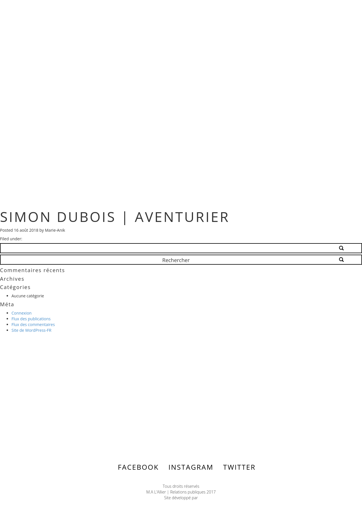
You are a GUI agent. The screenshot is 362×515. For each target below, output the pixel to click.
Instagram (190, 467)
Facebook (138, 467)
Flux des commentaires (33, 324)
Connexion (21, 313)
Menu (328, 9)
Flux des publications (31, 318)
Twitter (239, 467)
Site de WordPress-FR (31, 330)
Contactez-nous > (55, 400)
